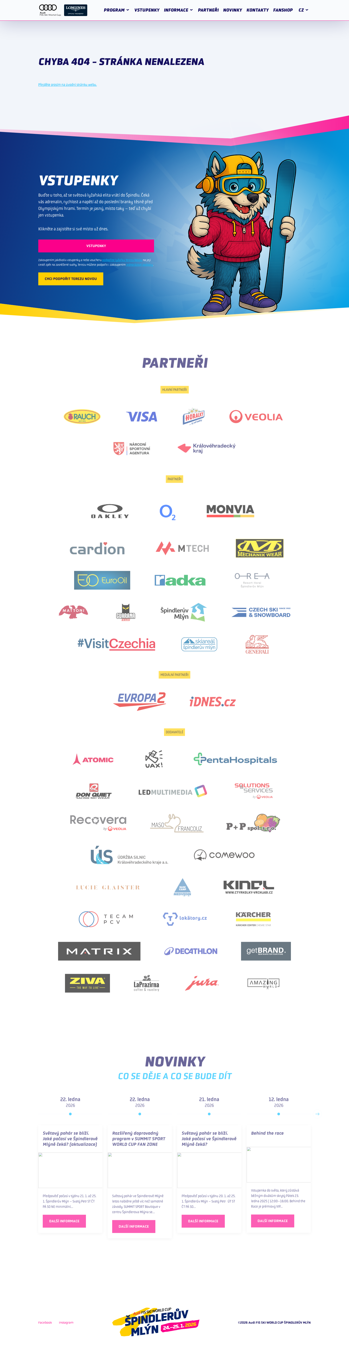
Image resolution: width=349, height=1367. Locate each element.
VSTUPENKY (96, 246)
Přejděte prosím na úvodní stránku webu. (67, 85)
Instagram (66, 1322)
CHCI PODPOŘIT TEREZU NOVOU (71, 279)
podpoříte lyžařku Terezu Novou (122, 260)
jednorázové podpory (139, 264)
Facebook (45, 1322)
